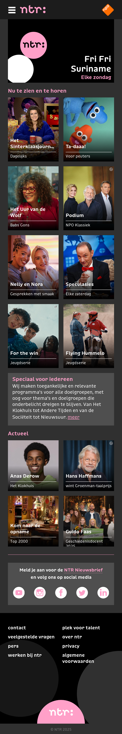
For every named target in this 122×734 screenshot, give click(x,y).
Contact (17, 628)
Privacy (70, 646)
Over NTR (72, 637)
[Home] (33, 12)
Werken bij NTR (25, 655)
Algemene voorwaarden (78, 658)
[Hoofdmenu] (11, 10)
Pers (13, 646)
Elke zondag (96, 77)
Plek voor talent (81, 628)
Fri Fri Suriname (91, 63)
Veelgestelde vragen (31, 637)
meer (73, 417)
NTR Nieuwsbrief (83, 570)
